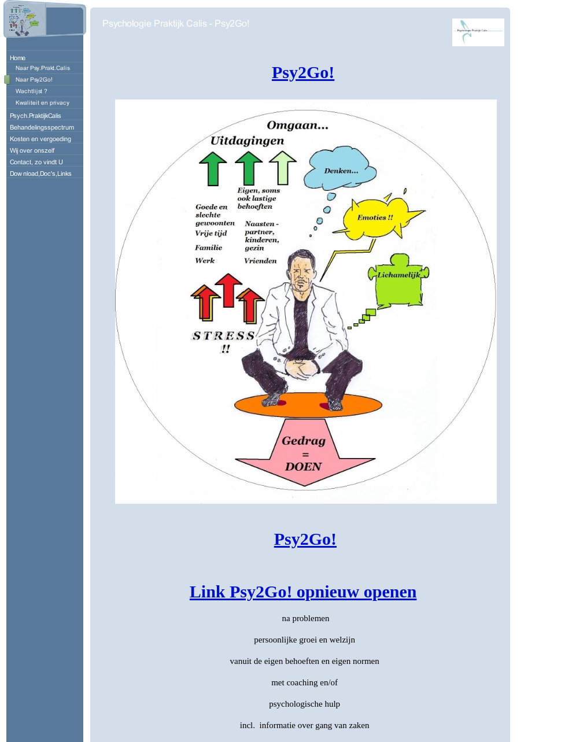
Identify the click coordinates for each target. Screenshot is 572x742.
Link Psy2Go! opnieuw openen (303, 591)
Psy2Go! (303, 72)
